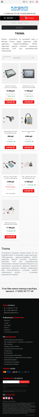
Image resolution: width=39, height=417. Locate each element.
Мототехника (8, 344)
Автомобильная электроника (13, 340)
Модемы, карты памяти (11, 346)
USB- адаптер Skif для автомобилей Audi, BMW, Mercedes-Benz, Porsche (29, 177)
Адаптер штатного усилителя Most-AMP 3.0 (28, 86)
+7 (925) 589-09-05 (27, 13)
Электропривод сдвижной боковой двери (17, 357)
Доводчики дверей (10, 359)
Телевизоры (8, 351)
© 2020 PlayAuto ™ (31, 415)
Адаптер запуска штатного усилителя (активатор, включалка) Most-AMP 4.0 (10, 86)
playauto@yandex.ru (11, 312)
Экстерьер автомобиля (11, 362)
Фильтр (19, 27)
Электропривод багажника (13, 355)
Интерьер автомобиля (11, 364)
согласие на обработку (8, 391)
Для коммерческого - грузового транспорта (18, 342)
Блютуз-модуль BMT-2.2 (28, 132)
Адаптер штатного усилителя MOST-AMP (10, 223)
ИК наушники (8, 353)
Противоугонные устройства (13, 348)
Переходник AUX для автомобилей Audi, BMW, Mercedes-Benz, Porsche (10, 132)
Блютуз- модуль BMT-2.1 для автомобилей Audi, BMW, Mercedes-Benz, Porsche (10, 177)
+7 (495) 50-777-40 (11, 13)
